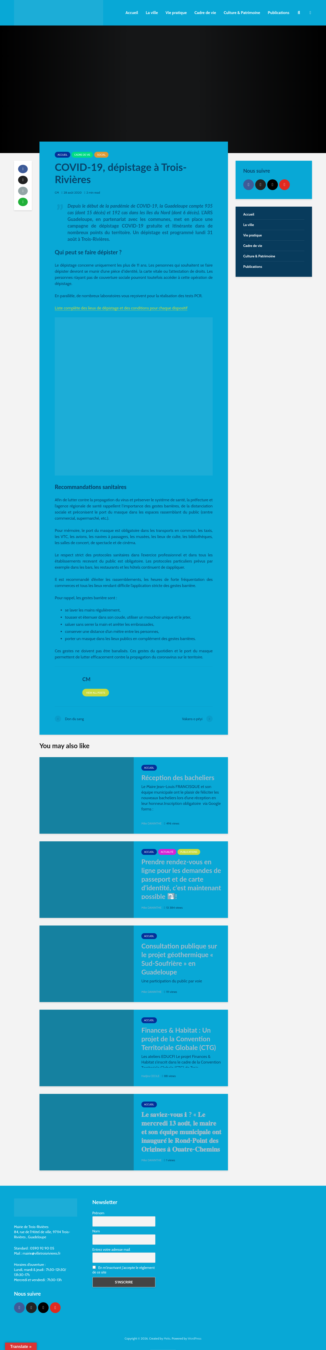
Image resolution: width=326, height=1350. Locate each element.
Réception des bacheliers (177, 777)
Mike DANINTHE (152, 823)
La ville (152, 12)
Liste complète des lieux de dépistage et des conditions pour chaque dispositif (121, 308)
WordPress (194, 1338)
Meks (167, 1338)
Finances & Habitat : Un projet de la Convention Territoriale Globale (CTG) (178, 1039)
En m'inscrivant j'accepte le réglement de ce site (123, 1269)
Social (101, 154)
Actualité (167, 852)
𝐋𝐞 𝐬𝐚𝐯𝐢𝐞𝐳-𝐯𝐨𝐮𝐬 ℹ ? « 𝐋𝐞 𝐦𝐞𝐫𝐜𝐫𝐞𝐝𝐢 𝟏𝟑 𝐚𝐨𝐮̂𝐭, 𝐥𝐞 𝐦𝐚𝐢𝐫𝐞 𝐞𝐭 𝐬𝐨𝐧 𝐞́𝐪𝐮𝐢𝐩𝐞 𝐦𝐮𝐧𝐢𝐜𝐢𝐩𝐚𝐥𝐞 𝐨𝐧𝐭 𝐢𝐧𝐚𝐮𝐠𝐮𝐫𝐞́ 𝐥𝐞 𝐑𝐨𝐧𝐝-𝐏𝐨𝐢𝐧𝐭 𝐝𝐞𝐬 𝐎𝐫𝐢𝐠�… (181, 1136)
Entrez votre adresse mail (111, 1249)
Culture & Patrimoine (242, 12)
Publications (278, 12)
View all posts (95, 692)
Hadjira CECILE (150, 1076)
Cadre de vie (205, 12)
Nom (96, 1231)
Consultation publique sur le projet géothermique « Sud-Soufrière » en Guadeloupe (179, 959)
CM (57, 192)
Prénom (98, 1213)
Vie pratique (176, 12)
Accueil (132, 12)
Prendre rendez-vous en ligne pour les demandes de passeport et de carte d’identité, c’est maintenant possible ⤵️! (181, 879)
